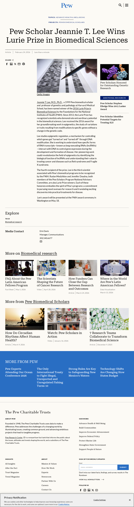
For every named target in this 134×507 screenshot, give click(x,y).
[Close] (130, 502)
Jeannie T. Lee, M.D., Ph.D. (49, 102)
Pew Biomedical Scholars (47, 301)
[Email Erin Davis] (41, 241)
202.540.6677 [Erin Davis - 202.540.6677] (46, 238)
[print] (23, 64)
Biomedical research (39, 253)
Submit (123, 467)
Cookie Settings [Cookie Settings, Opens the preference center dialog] (100, 502)
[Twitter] (93, 490)
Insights (9, 459)
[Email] (98, 467)
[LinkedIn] (89, 490)
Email (81, 463)
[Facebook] (80, 490)
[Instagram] (84, 490)
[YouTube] (96, 490)
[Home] (27, 412)
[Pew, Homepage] (67, 5)
